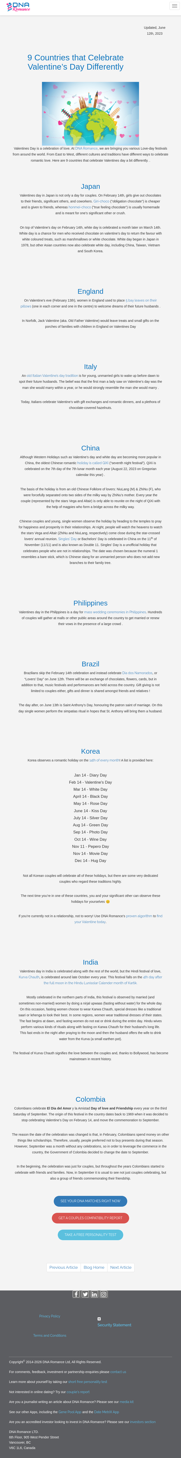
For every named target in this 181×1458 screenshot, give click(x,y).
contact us (118, 1372)
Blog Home (94, 1267)
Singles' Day (67, 539)
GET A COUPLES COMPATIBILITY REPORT (91, 1218)
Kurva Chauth (29, 977)
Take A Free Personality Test (90, 1235)
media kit (127, 1402)
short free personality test (87, 1382)
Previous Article (63, 1267)
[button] (131, 1322)
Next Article (121, 1267)
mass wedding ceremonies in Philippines (115, 612)
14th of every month (104, 760)
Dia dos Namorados (137, 673)
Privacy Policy (49, 1316)
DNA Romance (86, 148)
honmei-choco (80, 207)
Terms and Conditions (49, 1335)
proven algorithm (139, 916)
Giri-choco (101, 201)
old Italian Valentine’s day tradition (53, 376)
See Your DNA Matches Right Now (90, 1201)
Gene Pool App (70, 1412)
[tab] (131, 1323)
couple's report (78, 1392)
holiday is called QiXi (93, 463)
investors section (143, 1422)
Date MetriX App (106, 1412)
